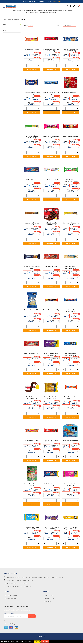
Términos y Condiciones (10, 595)
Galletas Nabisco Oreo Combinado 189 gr (70, 354)
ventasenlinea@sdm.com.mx (19, 583)
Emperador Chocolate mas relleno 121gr (51, 50)
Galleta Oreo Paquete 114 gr (51, 93)
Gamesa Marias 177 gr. (32, 49)
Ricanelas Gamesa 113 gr (31, 354)
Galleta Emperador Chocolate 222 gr (31, 397)
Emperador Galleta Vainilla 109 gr (71, 223)
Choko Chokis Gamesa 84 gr (51, 267)
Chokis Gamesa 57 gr (32, 180)
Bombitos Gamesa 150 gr (31, 310)
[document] (41, 641)
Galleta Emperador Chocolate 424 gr (51, 223)
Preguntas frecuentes (49, 598)
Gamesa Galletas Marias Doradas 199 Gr (51, 397)
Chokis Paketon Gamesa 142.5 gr (51, 484)
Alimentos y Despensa (14, 20)
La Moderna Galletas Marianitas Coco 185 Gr (71, 180)
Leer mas (37, 641)
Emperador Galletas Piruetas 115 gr (32, 136)
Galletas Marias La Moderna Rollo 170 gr (70, 397)
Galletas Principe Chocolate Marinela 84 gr (71, 310)
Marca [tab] (4, 30)
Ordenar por (59, 25)
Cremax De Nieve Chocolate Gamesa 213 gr (51, 354)
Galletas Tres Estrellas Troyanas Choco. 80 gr (51, 441)
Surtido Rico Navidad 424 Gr (70, 93)
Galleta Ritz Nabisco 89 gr (70, 136)
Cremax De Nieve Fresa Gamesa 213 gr (70, 484)
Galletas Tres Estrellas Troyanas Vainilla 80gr (70, 528)
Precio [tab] (4, 24)
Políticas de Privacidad (10, 598)
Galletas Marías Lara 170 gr (51, 310)
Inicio (5, 20)
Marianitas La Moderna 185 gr (51, 136)
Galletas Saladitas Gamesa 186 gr (32, 93)
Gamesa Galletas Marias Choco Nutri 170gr (51, 528)
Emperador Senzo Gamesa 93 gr (32, 267)
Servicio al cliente (48, 595)
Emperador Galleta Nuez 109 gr (32, 223)
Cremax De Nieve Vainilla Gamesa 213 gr (31, 528)
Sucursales (46, 604)
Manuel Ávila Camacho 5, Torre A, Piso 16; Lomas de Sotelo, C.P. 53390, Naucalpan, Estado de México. (35, 578)
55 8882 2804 (29, 581)
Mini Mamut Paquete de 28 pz (71, 441)
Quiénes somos (47, 601)
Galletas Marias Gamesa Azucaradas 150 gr (70, 50)
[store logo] (11, 6)
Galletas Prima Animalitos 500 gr (31, 484)
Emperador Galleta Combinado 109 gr (70, 267)
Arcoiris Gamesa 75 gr (51, 180)
